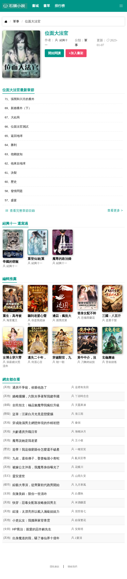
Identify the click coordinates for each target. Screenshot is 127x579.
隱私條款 (54, 572)
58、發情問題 (14, 196)
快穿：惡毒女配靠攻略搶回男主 (34, 508)
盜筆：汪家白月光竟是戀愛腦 (32, 419)
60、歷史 (11, 186)
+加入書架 (76, 53)
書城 (35, 6)
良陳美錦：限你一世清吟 (29, 499)
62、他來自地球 (16, 167)
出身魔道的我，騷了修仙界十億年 (35, 543)
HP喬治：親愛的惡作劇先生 (31, 534)
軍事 (16, 21)
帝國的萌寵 (10, 267)
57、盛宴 (11, 205)
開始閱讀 (54, 53)
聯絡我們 (72, 572)
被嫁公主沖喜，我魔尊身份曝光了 (35, 472)
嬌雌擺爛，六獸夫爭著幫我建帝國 (35, 402)
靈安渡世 (18, 481)
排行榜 (60, 6)
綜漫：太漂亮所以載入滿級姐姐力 (35, 517)
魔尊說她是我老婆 (24, 446)
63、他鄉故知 (14, 157)
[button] (121, 6)
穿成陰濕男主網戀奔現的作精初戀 (35, 428)
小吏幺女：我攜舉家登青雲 (31, 526)
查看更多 (115, 215)
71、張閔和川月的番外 (21, 99)
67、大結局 (13, 118)
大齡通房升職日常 (24, 437)
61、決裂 (11, 176)
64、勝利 (11, 147)
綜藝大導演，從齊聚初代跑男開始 (35, 490)
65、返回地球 (14, 138)
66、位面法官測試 (17, 128)
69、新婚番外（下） (19, 109)
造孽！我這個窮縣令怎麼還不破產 (35, 455)
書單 (46, 6)
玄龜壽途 (108, 363)
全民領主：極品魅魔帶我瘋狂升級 (35, 410)
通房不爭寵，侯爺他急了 (29, 393)
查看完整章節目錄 (19, 215)
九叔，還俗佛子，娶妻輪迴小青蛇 (35, 464)
